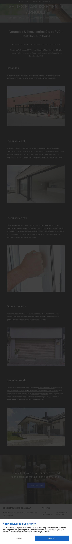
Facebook (46, 532)
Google (39, 532)
